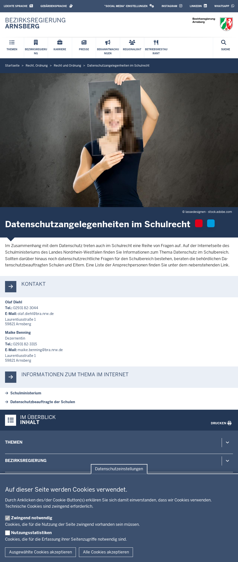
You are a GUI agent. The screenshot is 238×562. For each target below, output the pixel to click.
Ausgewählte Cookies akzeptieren (40, 552)
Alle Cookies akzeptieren (106, 552)
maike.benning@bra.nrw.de (40, 350)
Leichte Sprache (18, 6)
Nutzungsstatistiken (31, 532)
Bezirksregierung (25, 460)
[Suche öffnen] (225, 47)
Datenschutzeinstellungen (119, 469)
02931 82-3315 (25, 344)
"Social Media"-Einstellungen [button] (129, 6)
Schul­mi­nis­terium (25, 393)
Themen (13, 442)
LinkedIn (198, 6)
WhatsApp (224, 6)
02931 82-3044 (25, 308)
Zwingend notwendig (31, 518)
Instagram (172, 6)
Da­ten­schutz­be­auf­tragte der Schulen (42, 402)
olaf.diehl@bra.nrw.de (36, 313)
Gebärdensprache (56, 6)
